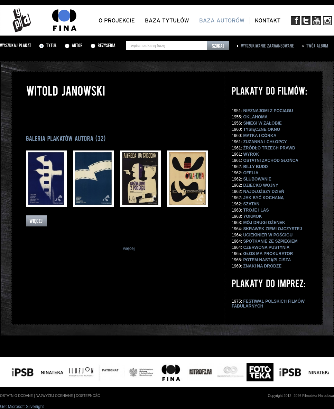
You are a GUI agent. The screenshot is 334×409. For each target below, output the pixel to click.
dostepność (88, 396)
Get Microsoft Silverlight (22, 406)
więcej (128, 248)
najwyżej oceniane (54, 396)
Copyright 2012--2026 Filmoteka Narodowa (301, 396)
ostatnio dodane (16, 396)
